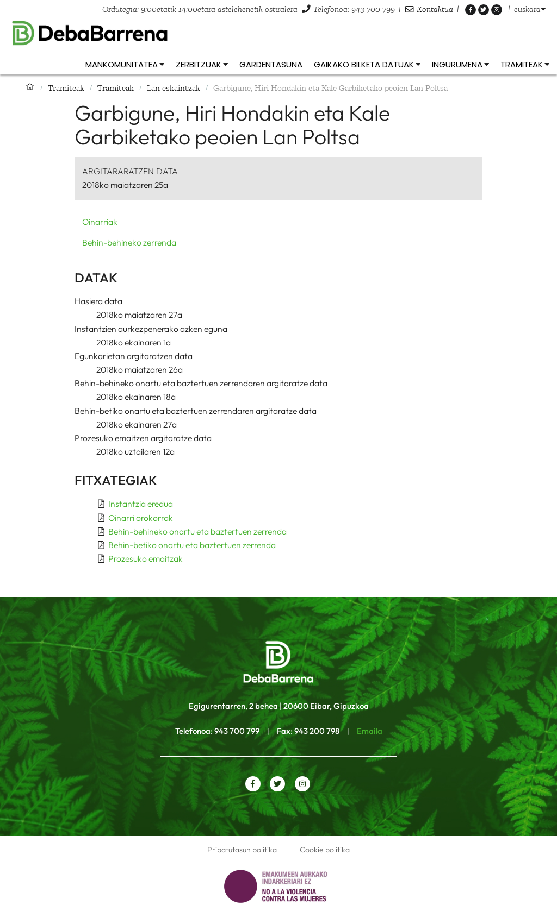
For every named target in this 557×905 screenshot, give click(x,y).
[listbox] (530, 9)
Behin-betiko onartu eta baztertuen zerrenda (192, 544)
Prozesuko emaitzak (145, 558)
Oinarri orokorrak (140, 517)
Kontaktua (435, 9)
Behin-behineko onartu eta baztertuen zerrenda (197, 531)
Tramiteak (66, 88)
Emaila (369, 731)
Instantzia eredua (140, 503)
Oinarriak (99, 221)
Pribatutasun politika (242, 849)
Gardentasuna (270, 64)
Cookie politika (325, 849)
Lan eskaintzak (173, 88)
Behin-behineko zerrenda (129, 242)
